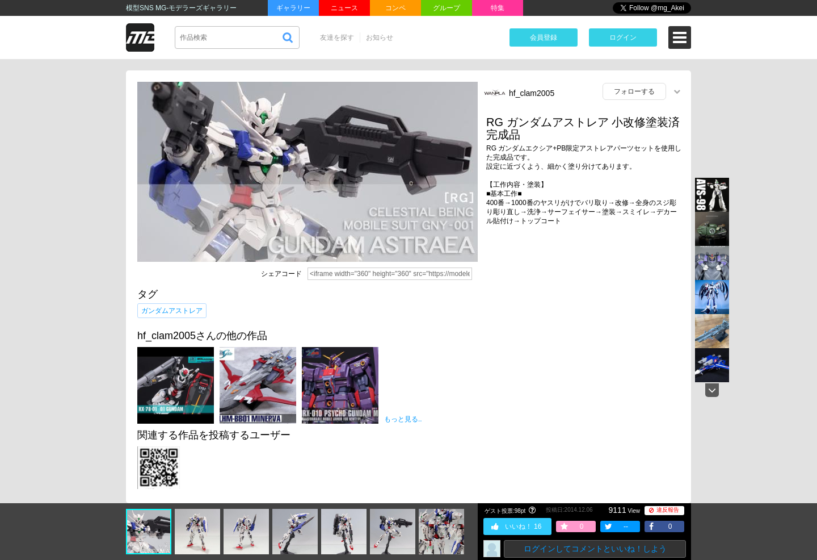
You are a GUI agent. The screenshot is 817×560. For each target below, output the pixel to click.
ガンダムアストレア (172, 311)
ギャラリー (293, 8)
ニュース (344, 8)
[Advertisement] (584, 322)
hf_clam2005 (531, 93)
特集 (497, 8)
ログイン (623, 37)
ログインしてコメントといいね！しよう (595, 548)
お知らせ (379, 37)
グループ (446, 8)
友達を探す (337, 37)
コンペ (395, 8)
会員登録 (543, 37)
